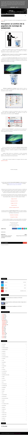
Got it (17, 7)
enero (3, 335)
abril (3, 331)
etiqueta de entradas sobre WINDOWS (15, 184)
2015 (3, 318)
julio (3, 327)
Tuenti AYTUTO (14, 205)
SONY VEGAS (4, 396)
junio (3, 328)
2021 (3, 314)
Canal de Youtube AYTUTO (14, 207)
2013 (3, 336)
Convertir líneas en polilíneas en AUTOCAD (14, 306)
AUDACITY (4, 353)
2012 (3, 338)
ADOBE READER (5, 349)
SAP (2, 393)
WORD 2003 (4, 416)
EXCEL (3, 364)
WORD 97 (3, 418)
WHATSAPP (4, 405)
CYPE (3, 360)
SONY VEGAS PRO (5, 398)
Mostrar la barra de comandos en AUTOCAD (14, 297)
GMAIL (3, 367)
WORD (3, 411)
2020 (3, 316)
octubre (4, 323)
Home (2, 20)
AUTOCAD (4, 355)
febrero (3, 333)
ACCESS (3, 346)
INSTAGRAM (6, 288)
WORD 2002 (4, 414)
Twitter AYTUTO (14, 199)
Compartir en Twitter (14, 217)
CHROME (3, 358)
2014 (3, 320)
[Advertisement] (14, 269)
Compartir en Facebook (14, 215)
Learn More (12, 7)
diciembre (4, 321)
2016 (3, 317)
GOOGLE (3, 369)
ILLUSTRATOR (4, 371)
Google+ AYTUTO (14, 203)
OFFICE (3, 378)
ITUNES (3, 376)
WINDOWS (6, 20)
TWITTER (6, 285)
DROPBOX (4, 362)
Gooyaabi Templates (17, 433)
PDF (3, 382)
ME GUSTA (24, 282)
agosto (3, 326)
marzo (3, 332)
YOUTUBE (3, 420)
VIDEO (3, 402)
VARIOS (3, 400)
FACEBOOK (6, 282)
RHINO (3, 391)
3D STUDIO (4, 344)
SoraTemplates (7, 433)
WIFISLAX (3, 407)
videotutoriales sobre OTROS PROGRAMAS (15, 183)
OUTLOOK (4, 380)
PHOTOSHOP (4, 384)
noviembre (4, 322)
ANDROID (3, 351)
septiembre (4, 324)
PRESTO (3, 389)
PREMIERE (4, 387)
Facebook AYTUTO (14, 201)
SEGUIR (25, 285)
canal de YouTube (4, 160)
